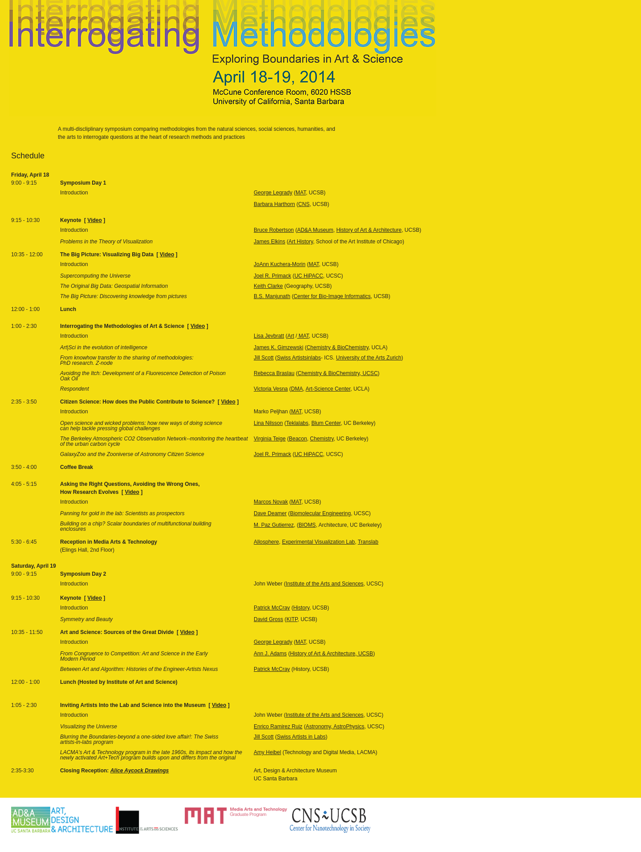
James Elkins (269, 241)
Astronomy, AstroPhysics (335, 726)
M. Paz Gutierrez (274, 525)
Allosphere (266, 542)
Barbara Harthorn (274, 204)
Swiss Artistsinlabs (299, 358)
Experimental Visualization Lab (318, 542)
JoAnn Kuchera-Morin (279, 264)
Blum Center (326, 423)
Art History (300, 241)
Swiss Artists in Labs (301, 737)
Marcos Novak (271, 502)
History (301, 608)
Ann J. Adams (270, 653)
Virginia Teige (270, 439)
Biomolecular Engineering (320, 513)
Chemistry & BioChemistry (338, 347)
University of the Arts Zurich (369, 358)
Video (94, 220)
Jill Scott (264, 358)
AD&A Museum (315, 230)
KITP (291, 619)
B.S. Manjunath (272, 296)
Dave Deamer (270, 513)
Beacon (298, 439)
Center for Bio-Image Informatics (331, 296)
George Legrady (273, 193)
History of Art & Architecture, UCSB (331, 653)
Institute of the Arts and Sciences (325, 584)
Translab (368, 542)
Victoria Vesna (271, 389)
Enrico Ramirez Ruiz (278, 726)
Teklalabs (297, 423)
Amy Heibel (267, 752)
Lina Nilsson (268, 423)
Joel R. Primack (272, 276)
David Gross (268, 619)
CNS (303, 204)
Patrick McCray (272, 608)
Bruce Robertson (274, 230)
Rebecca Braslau (274, 373)
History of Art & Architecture (369, 230)
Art (290, 336)
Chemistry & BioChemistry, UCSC (338, 373)
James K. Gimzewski (278, 347)
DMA (297, 389)
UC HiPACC (308, 276)
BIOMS (307, 525)
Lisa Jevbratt (269, 336)
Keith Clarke (268, 286)
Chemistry (321, 439)
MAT (301, 193)
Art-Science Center (328, 389)
